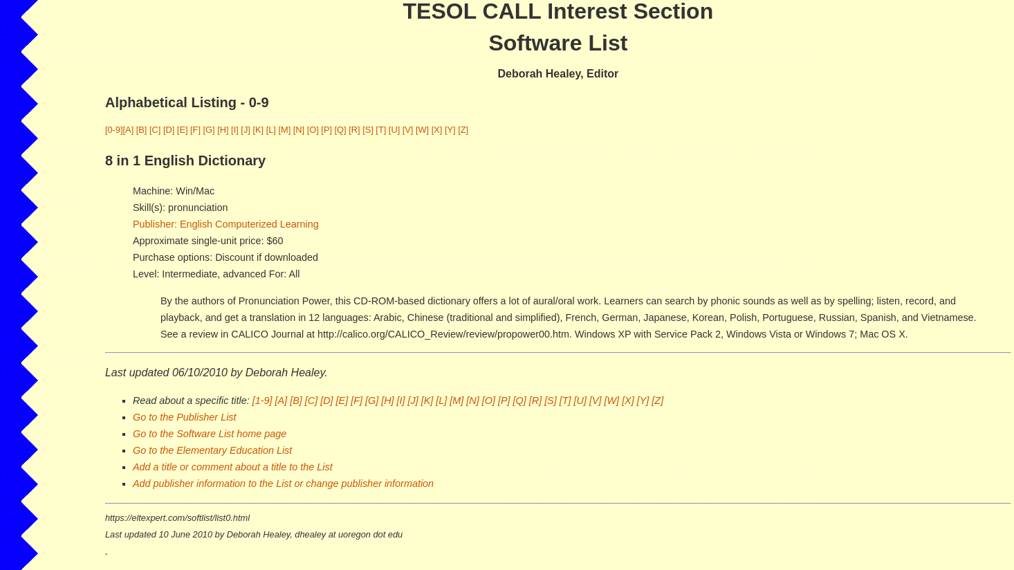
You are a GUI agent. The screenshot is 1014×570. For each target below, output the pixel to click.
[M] (284, 130)
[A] (128, 130)
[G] (209, 130)
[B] (141, 130)
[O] (313, 130)
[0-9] (114, 130)
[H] (222, 130)
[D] (168, 130)
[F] (195, 130)
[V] (408, 130)
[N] (298, 130)
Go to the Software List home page (209, 433)
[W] (422, 130)
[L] (271, 130)
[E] (182, 130)
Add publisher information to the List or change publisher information (283, 483)
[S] (368, 130)
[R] (354, 130)
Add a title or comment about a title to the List (233, 466)
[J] (245, 130)
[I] (235, 130)
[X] (437, 130)
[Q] (341, 130)
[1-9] (262, 400)
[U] (394, 130)
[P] (326, 130)
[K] (258, 130)
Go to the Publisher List (185, 417)
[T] (381, 130)
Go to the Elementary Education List (212, 450)
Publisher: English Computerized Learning (226, 224)
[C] (154, 130)
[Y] (450, 130)
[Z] (463, 130)
